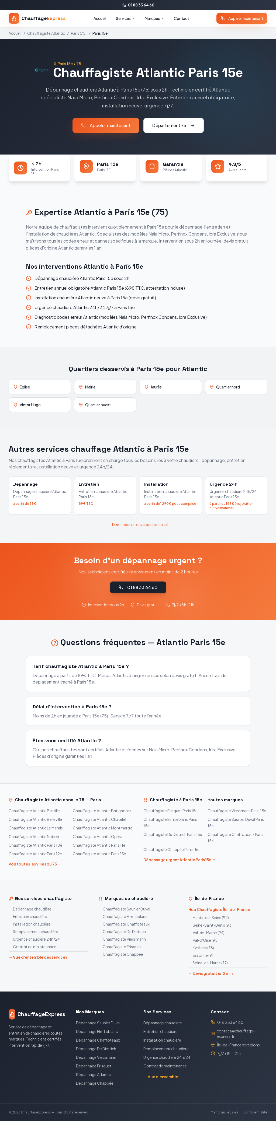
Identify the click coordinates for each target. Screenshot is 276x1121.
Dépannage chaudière (30, 908)
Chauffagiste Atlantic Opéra (97, 836)
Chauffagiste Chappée (120, 954)
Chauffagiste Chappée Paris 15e (171, 849)
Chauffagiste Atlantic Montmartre (103, 827)
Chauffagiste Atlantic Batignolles (102, 810)
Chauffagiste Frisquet (119, 946)
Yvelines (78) (201, 947)
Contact (181, 18)
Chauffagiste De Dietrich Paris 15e (172, 834)
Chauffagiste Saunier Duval (124, 908)
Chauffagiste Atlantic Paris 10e (35, 845)
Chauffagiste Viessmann (122, 939)
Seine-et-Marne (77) (208, 962)
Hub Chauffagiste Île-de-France (219, 909)
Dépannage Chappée (94, 1083)
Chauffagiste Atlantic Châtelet (100, 819)
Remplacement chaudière (33, 931)
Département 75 (173, 125)
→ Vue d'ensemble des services (38, 957)
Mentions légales (224, 1112)
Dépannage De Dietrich (96, 1048)
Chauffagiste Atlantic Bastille (34, 810)
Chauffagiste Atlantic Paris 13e (99, 853)
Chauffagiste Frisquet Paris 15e (170, 810)
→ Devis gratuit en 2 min (210, 973)
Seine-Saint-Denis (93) (210, 925)
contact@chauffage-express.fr (236, 1033)
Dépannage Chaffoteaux (98, 1040)
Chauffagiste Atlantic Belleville (35, 819)
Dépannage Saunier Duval (98, 1022)
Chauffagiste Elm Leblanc (122, 916)
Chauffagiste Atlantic (46, 33)
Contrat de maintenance (32, 946)
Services (125, 18)
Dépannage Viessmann (96, 1057)
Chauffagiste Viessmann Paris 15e (237, 810)
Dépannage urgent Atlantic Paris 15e (179, 859)
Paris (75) (79, 33)
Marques (154, 18)
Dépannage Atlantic (93, 1074)
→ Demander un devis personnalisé (138, 524)
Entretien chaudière (28, 916)
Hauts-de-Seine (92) (208, 917)
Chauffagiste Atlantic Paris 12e (35, 853)
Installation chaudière (30, 924)
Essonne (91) (201, 955)
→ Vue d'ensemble (160, 1076)
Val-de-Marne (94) (206, 932)
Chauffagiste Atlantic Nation (34, 836)
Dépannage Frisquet (94, 1065)
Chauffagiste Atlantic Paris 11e (99, 845)
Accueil (100, 18)
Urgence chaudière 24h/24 (34, 939)
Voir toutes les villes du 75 (35, 863)
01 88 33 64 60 (138, 4)
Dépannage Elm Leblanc (97, 1031)
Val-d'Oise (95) (203, 940)
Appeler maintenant (242, 18)
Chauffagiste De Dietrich (122, 931)
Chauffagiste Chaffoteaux (124, 924)
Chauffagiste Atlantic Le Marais (36, 827)
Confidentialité (255, 1112)
